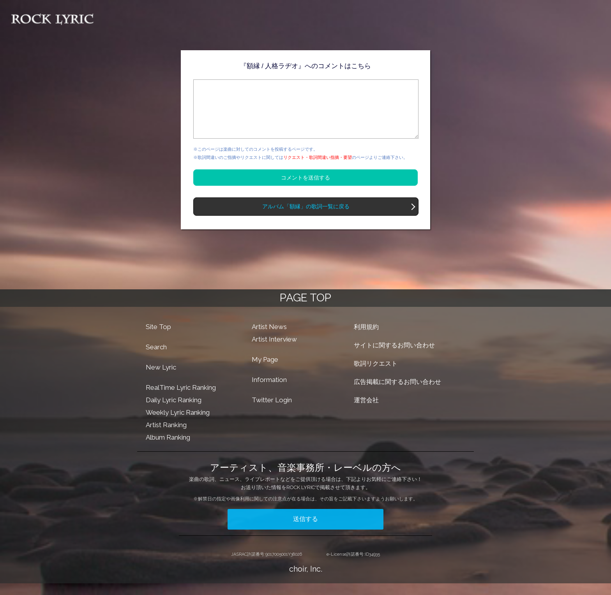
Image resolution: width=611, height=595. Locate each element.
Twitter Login (272, 411)
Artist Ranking (166, 436)
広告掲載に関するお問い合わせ (397, 393)
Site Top (158, 338)
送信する (305, 530)
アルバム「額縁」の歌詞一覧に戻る (306, 218)
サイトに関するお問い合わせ (394, 357)
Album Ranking (168, 449)
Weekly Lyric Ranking (178, 424)
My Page (265, 371)
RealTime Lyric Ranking (181, 399)
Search (156, 359)
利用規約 (366, 338)
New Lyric (161, 379)
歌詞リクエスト (375, 375)
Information (269, 391)
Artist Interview (274, 351)
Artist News (269, 338)
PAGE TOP (305, 309)
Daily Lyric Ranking (173, 411)
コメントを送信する (305, 189)
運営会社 (366, 411)
